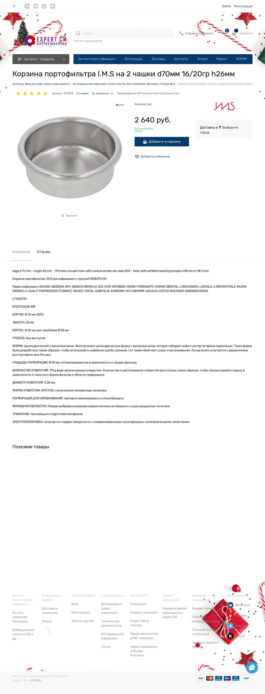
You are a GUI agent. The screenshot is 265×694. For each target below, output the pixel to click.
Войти (226, 6)
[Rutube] (230, 636)
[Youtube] (230, 615)
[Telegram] (230, 626)
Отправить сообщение (199, 33)
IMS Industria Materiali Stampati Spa (158, 93)
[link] (14, 6)
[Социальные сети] (252, 667)
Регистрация (243, 6)
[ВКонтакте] (230, 605)
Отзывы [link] (44, 252)
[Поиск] (78, 33)
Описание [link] (21, 252)
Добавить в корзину (165, 142)
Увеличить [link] (71, 215)
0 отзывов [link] (82, 93)
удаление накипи (93, 41)
